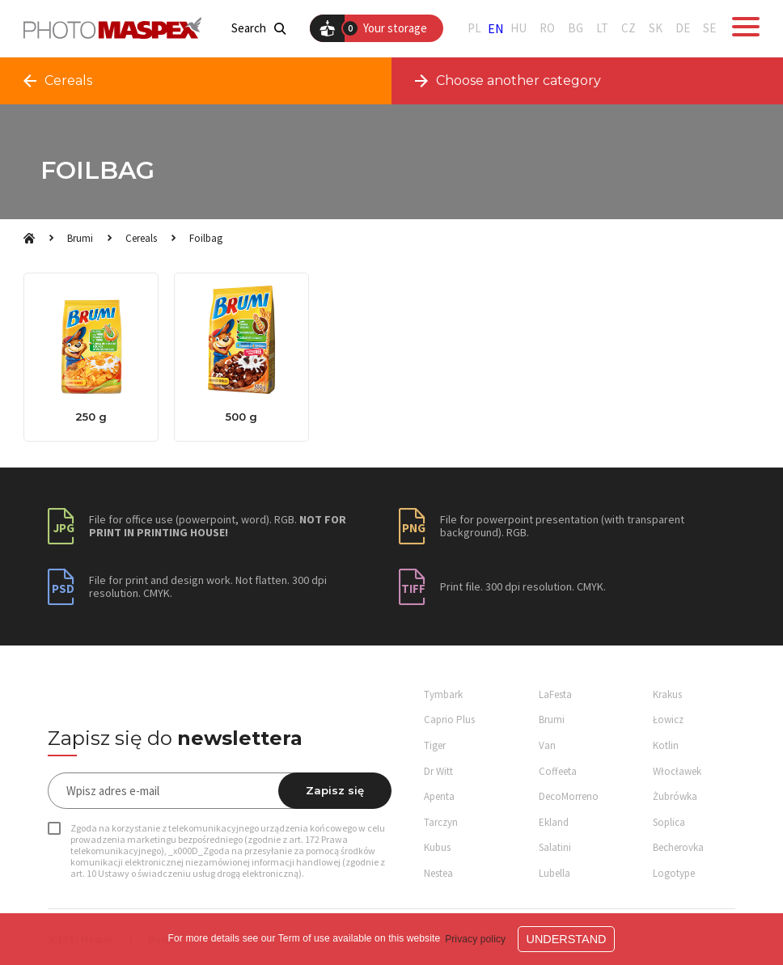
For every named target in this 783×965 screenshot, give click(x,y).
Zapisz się (335, 790)
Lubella (554, 873)
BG (575, 28)
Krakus (667, 694)
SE (709, 28)
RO (547, 28)
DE (682, 28)
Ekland (554, 822)
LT (602, 28)
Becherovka (678, 847)
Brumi (80, 238)
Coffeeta (558, 771)
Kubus (437, 847)
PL (474, 28)
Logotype (674, 873)
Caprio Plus (449, 719)
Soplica (669, 822)
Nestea (438, 873)
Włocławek (677, 771)
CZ (628, 28)
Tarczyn (441, 822)
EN (496, 28)
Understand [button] (567, 939)
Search (258, 28)
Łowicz (668, 719)
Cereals (141, 238)
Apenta (439, 796)
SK (655, 28)
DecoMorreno (569, 796)
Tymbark (443, 694)
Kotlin (666, 745)
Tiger (435, 745)
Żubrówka (675, 796)
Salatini (555, 847)
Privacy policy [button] (475, 939)
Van (547, 745)
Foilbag (205, 238)
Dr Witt (438, 771)
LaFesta (555, 694)
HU (518, 28)
